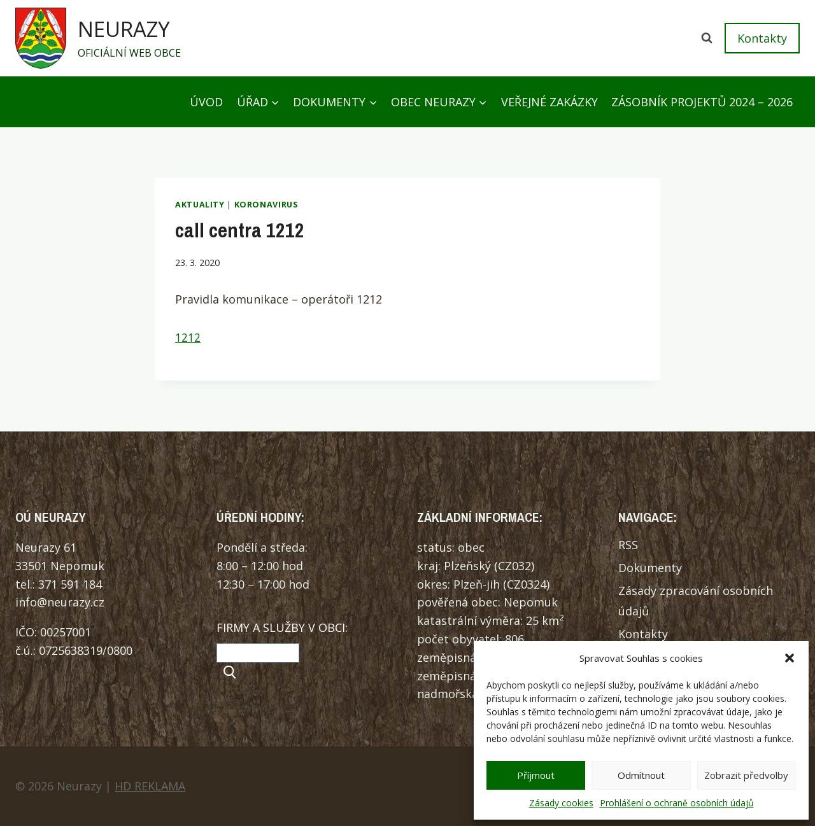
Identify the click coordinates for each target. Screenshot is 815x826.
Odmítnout (641, 775)
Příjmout (536, 775)
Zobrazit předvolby (746, 775)
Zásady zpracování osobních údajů (695, 601)
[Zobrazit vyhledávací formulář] (706, 38)
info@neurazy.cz (59, 602)
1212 (188, 337)
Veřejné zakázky (549, 101)
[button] (789, 658)
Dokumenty (650, 567)
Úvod (206, 101)
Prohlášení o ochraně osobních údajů (677, 803)
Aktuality (200, 204)
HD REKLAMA (150, 786)
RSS (628, 544)
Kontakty (762, 38)
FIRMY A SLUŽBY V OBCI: (282, 627)
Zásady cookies (561, 803)
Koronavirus (266, 204)
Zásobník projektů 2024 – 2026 (702, 101)
